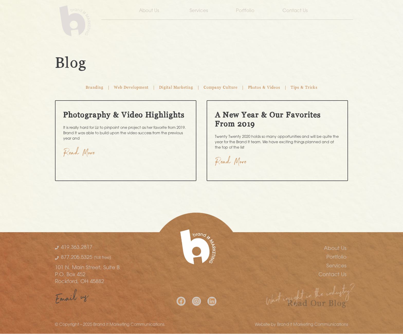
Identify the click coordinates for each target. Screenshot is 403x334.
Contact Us (296, 11)
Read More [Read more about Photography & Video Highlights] (79, 154)
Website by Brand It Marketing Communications (301, 325)
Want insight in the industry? (310, 297)
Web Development (131, 88)
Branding (94, 88)
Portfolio (245, 10)
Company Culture (220, 88)
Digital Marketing (176, 88)
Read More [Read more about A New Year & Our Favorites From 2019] (231, 163)
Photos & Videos (264, 88)
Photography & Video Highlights (123, 115)
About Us (150, 11)
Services (199, 10)
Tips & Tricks (304, 88)
